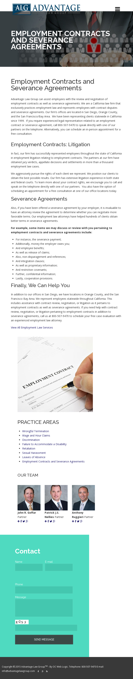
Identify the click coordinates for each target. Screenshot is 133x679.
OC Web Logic (60, 666)
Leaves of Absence (33, 457)
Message (20, 597)
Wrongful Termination (35, 431)
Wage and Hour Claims (36, 435)
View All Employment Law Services (32, 327)
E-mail (49, 561)
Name (18, 561)
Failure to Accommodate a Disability (44, 444)
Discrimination (31, 440)
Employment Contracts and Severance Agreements (53, 461)
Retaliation (28, 448)
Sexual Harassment (34, 453)
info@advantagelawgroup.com (18, 671)
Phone (19, 584)
